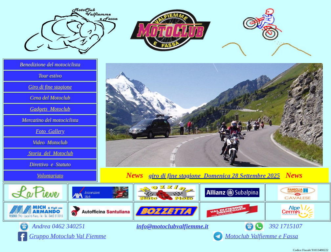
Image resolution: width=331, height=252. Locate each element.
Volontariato (50, 175)
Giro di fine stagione (50, 87)
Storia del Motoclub (51, 153)
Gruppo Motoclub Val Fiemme (67, 236)
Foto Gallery (50, 131)
